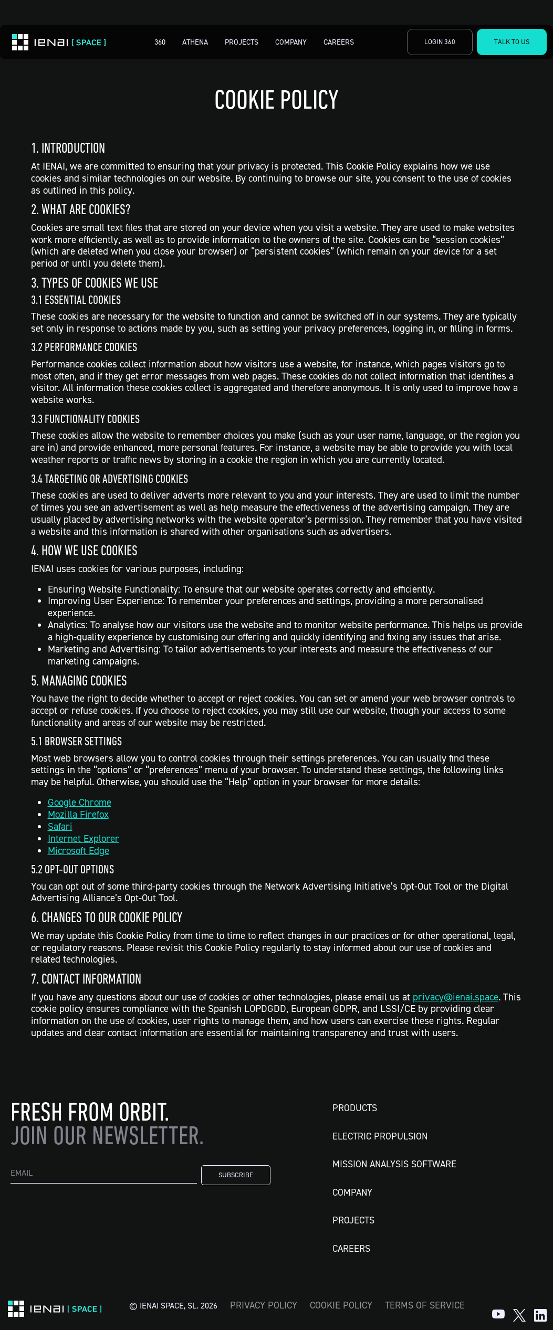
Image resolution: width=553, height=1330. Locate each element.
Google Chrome (79, 802)
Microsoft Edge (78, 851)
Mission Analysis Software (394, 1163)
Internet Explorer (83, 838)
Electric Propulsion (379, 1136)
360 (159, 41)
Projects (241, 41)
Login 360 (439, 41)
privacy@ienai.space (455, 997)
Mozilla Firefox (78, 814)
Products (354, 1107)
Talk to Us (511, 41)
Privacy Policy (263, 1305)
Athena (195, 41)
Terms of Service (425, 1305)
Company (291, 41)
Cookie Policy (341, 1305)
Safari (60, 826)
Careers (339, 41)
